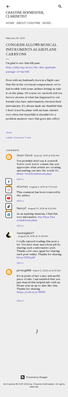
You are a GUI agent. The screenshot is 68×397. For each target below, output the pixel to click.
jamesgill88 (24, 270)
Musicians (18, 137)
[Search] (60, 5)
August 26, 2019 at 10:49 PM (33, 236)
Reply (20, 179)
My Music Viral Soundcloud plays (38, 172)
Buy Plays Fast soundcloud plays (36, 218)
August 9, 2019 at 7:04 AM (43, 186)
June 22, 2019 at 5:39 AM (46, 155)
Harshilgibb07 (25, 233)
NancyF (21, 208)
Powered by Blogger (34, 377)
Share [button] (9, 132)
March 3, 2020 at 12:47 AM (47, 270)
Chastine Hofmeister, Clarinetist (25, 14)
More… (47, 23)
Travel (28, 137)
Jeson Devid (24, 155)
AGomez (22, 186)
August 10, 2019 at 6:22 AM (42, 208)
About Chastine (28, 23)
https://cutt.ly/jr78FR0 (31, 292)
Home (10, 23)
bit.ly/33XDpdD (26, 257)
